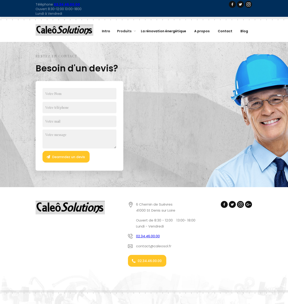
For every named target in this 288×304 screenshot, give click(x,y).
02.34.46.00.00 (148, 236)
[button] (125, 31)
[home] (64, 30)
